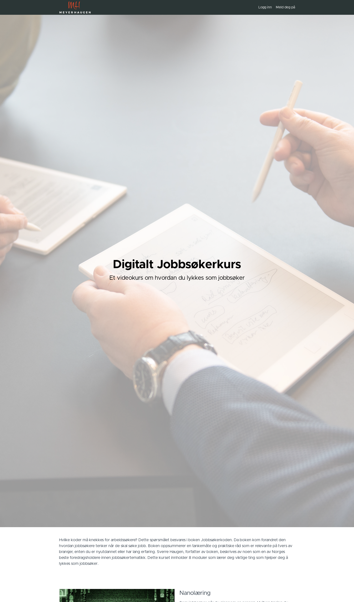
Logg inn (265, 7)
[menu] (274, 7)
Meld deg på (285, 7)
